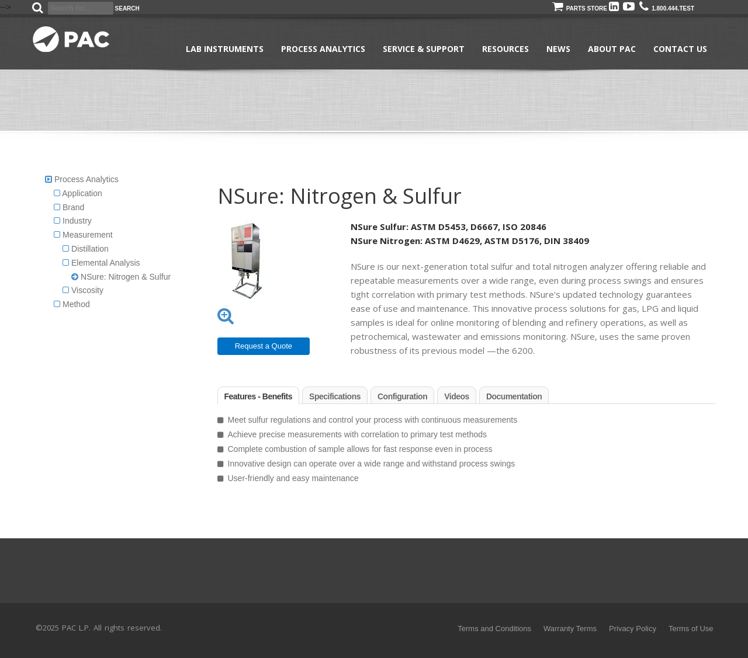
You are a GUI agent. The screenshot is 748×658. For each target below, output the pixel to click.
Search (127, 8)
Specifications (335, 396)
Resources (505, 48)
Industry (73, 220)
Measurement (83, 234)
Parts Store (579, 8)
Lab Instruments (225, 48)
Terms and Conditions (494, 628)
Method (72, 304)
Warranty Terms (570, 628)
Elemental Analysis (101, 262)
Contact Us (680, 48)
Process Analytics (323, 48)
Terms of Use (691, 628)
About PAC (612, 48)
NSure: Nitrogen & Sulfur (121, 276)
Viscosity (83, 290)
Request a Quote (263, 346)
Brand (69, 207)
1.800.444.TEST (666, 8)
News (558, 48)
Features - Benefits (258, 396)
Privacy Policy (632, 628)
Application (78, 193)
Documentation (514, 396)
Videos (456, 396)
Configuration (402, 396)
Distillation (86, 248)
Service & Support (424, 48)
